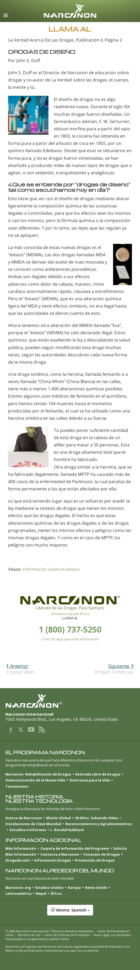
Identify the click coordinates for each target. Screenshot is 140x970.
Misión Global (58, 817)
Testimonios (16, 786)
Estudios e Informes (28, 829)
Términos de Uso (29, 935)
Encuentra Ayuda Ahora (70, 613)
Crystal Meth (20, 669)
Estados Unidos (49, 887)
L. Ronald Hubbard (67, 829)
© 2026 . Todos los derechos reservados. (49, 931)
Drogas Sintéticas (114, 669)
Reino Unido (96, 887)
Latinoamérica (18, 893)
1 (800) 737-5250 (70, 629)
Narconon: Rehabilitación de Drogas (38, 774)
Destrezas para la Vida (89, 780)
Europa (74, 887)
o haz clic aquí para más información (70, 639)
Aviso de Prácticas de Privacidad (67, 935)
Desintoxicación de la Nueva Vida (35, 780)
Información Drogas (52, 860)
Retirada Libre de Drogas (97, 774)
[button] (70, 913)
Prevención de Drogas (95, 860)
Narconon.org (18, 887)
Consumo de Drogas (101, 854)
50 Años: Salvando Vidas (96, 817)
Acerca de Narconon (23, 817)
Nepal (41, 893)
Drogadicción (17, 860)
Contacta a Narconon (59, 854)
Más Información (20, 848)
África (56, 893)
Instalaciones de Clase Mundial (33, 823)
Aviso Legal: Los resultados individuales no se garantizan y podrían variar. (68, 937)
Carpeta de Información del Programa (74, 848)
